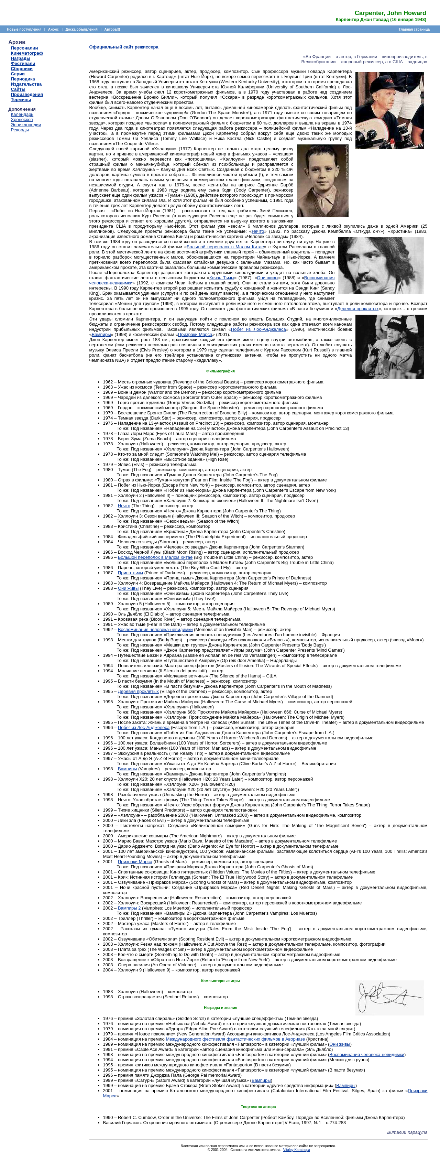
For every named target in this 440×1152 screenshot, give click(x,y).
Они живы (267, 277)
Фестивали (23, 63)
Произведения (27, 94)
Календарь (22, 114)
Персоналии (24, 48)
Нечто (258, 231)
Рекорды (20, 129)
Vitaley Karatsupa (296, 1150)
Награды (21, 58)
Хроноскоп (22, 119)
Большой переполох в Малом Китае (225, 246)
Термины (21, 99)
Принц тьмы (130, 572)
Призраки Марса (195, 334)
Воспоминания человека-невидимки (155, 629)
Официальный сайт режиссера (123, 47)
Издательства (26, 84)
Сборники (22, 68)
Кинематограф (27, 53)
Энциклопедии (26, 124)
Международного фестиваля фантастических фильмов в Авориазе (235, 1039)
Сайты (18, 89)
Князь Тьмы (221, 277)
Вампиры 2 (129, 908)
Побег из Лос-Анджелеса (258, 329)
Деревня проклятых (357, 308)
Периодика (23, 78)
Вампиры (101, 334)
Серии (18, 73)
